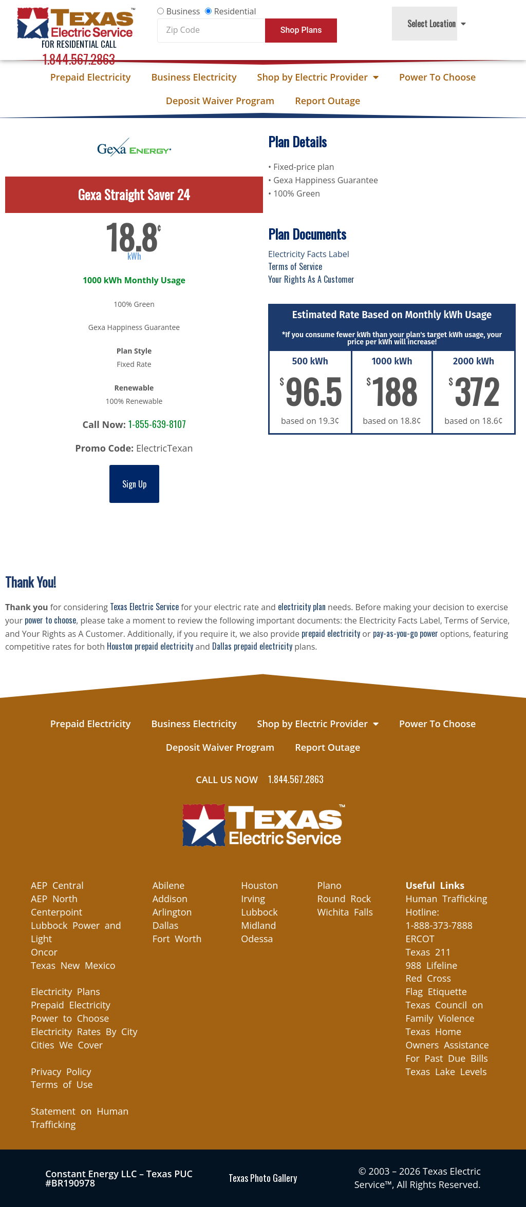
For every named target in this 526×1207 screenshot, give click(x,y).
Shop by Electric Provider (318, 77)
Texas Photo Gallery (263, 1177)
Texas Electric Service (144, 606)
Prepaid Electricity (90, 77)
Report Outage (327, 100)
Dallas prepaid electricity (252, 646)
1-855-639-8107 (157, 424)
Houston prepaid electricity (150, 646)
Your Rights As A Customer (311, 279)
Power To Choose (437, 77)
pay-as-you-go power (405, 633)
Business (183, 11)
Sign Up (134, 484)
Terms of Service (295, 266)
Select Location (436, 23)
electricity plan (302, 606)
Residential (235, 11)
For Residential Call (79, 43)
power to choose (50, 620)
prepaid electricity (331, 633)
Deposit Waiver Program (220, 100)
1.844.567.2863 (79, 58)
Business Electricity (193, 77)
